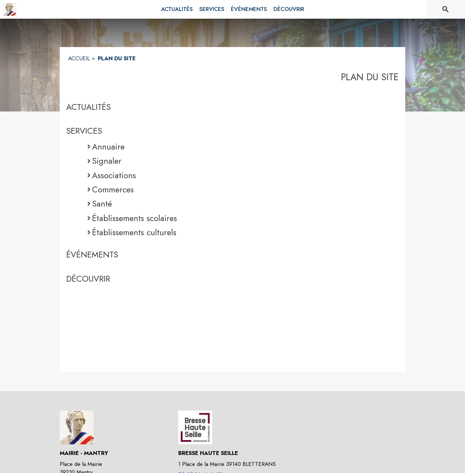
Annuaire (108, 146)
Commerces (113, 189)
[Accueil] (9, 9)
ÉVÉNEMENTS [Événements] (92, 254)
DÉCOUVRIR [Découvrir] (88, 278)
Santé (102, 203)
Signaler (106, 160)
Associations (114, 175)
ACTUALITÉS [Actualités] (88, 106)
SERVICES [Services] (84, 130)
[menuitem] (177, 9)
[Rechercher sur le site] (445, 9)
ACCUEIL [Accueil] (79, 58)
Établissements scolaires (134, 218)
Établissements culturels (134, 232)
